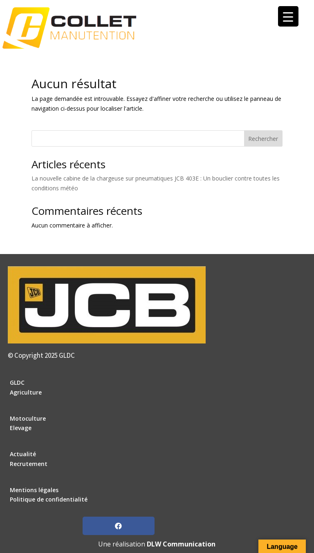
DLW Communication (181, 544)
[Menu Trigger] (288, 16)
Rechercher (263, 139)
